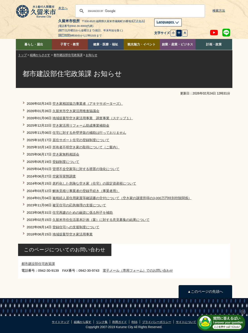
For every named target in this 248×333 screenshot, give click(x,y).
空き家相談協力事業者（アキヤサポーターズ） (87, 103)
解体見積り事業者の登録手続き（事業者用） (85, 191)
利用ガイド (119, 322)
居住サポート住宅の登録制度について (80, 140)
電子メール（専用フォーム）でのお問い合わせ (138, 270)
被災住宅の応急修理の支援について (79, 205)
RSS (134, 322)
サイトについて (186, 322)
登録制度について (65, 162)
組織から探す (82, 322)
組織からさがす (40, 55)
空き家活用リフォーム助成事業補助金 (80, 125)
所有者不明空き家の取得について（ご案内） (85, 147)
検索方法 (219, 10)
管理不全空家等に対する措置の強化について (85, 169)
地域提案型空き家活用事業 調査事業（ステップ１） (92, 118)
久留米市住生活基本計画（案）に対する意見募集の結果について (101, 220)
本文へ (63, 8)
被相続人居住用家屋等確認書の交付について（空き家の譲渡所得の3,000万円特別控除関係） (121, 198)
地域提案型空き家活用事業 (72, 234)
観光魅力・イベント (141, 44)
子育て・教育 (69, 44)
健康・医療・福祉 (105, 44)
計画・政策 (214, 44)
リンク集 (102, 322)
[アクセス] (139, 20)
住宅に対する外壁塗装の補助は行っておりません (89, 132)
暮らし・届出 (33, 44)
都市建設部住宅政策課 (68, 55)
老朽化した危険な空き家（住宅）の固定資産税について (94, 183)
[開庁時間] (64, 35)
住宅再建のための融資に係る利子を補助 (82, 212)
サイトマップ (60, 322)
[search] (139, 11)
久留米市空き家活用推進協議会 (75, 111)
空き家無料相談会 (65, 154)
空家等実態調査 (64, 176)
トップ (22, 55)
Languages (168, 22)
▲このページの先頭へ (205, 291)
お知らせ (91, 55)
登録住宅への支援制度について (75, 227)
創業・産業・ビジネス (177, 44)
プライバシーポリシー (156, 322)
